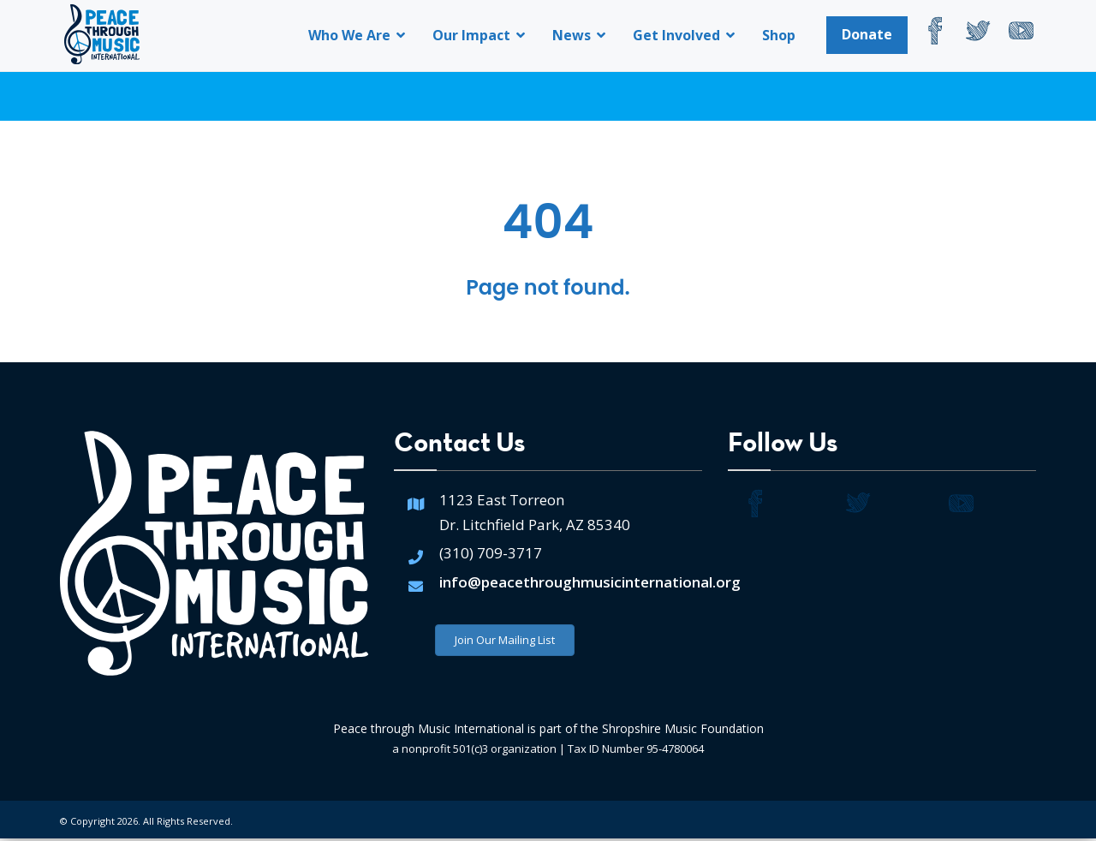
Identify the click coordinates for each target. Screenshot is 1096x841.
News (578, 35)
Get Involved (684, 35)
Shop (778, 35)
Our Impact (478, 35)
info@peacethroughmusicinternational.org (590, 584)
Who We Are (356, 35)
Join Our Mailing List (505, 642)
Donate (867, 34)
